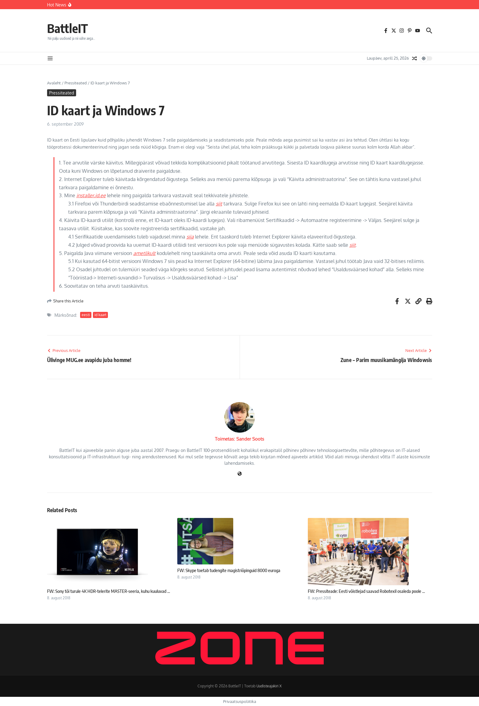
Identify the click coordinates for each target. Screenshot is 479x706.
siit (219, 204)
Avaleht (54, 82)
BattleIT (67, 28)
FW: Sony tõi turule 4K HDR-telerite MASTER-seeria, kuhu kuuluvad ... (108, 591)
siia (190, 237)
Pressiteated (75, 82)
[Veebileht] (240, 474)
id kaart (100, 314)
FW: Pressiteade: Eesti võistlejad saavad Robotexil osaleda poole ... (366, 591)
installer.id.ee (91, 195)
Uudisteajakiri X (269, 686)
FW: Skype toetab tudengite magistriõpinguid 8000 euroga (228, 570)
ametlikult (144, 253)
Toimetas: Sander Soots (239, 439)
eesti (86, 314)
